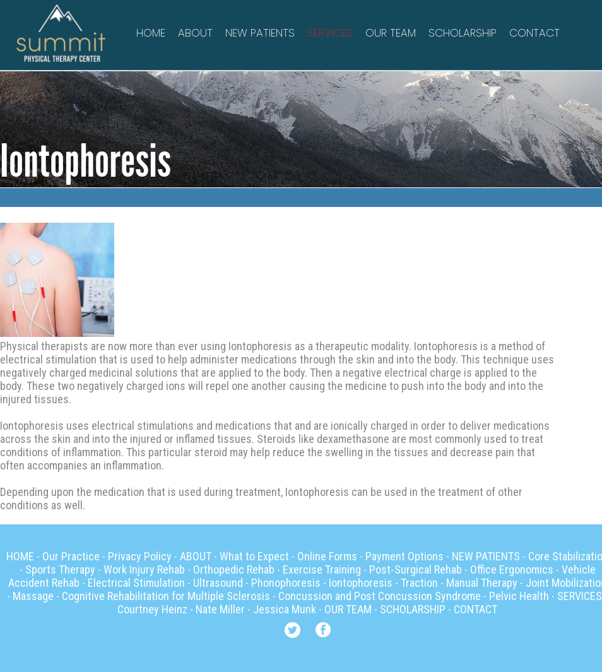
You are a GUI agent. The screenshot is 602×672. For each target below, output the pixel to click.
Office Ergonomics (511, 569)
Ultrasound (218, 582)
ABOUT (195, 32)
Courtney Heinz (152, 609)
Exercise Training (322, 569)
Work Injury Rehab (144, 569)
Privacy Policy (140, 556)
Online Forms (327, 556)
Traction (419, 582)
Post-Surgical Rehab (415, 569)
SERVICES (330, 32)
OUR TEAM (390, 32)
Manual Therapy (481, 582)
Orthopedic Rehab (233, 569)
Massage (33, 596)
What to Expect (254, 556)
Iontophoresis (360, 582)
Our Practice (71, 556)
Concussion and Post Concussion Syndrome (379, 596)
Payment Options (404, 556)
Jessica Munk (284, 609)
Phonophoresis (286, 582)
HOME (150, 32)
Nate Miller (220, 609)
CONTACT (534, 32)
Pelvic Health (519, 596)
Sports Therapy (60, 569)
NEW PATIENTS (260, 32)
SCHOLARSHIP (462, 32)
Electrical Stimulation (136, 582)
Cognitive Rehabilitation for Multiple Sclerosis (166, 596)
